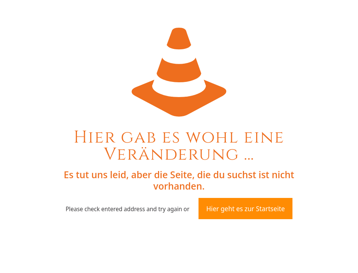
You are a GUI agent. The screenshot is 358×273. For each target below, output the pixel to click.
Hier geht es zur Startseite (245, 208)
